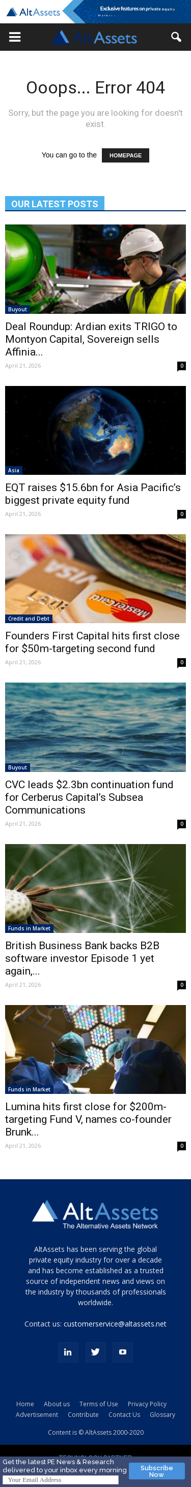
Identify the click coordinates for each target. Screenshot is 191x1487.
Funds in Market (29, 928)
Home (25, 1404)
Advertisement (37, 1414)
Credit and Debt (28, 618)
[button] (15, 37)
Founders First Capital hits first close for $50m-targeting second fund (92, 642)
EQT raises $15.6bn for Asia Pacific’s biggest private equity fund (93, 493)
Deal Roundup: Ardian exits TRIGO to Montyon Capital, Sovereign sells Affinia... (91, 339)
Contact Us (124, 1414)
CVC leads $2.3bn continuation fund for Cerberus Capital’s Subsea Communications (89, 797)
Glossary (162, 1414)
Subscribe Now (157, 1471)
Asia (13, 470)
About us (57, 1404)
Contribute (83, 1414)
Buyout (17, 309)
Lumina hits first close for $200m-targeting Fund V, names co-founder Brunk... (88, 1119)
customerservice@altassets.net (115, 1324)
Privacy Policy (147, 1404)
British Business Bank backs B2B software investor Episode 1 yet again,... (82, 958)
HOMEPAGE (126, 155)
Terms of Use (98, 1404)
